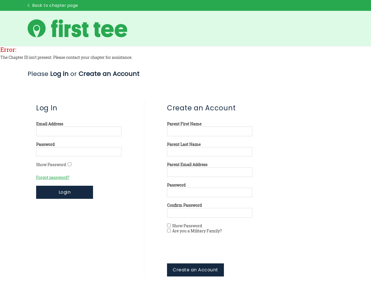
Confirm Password (184, 205)
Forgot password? (52, 177)
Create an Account (195, 270)
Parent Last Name (184, 144)
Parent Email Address (187, 164)
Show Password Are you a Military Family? (194, 228)
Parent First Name (184, 124)
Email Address (49, 124)
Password (45, 144)
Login (65, 192)
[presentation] (210, 252)
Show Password (53, 164)
